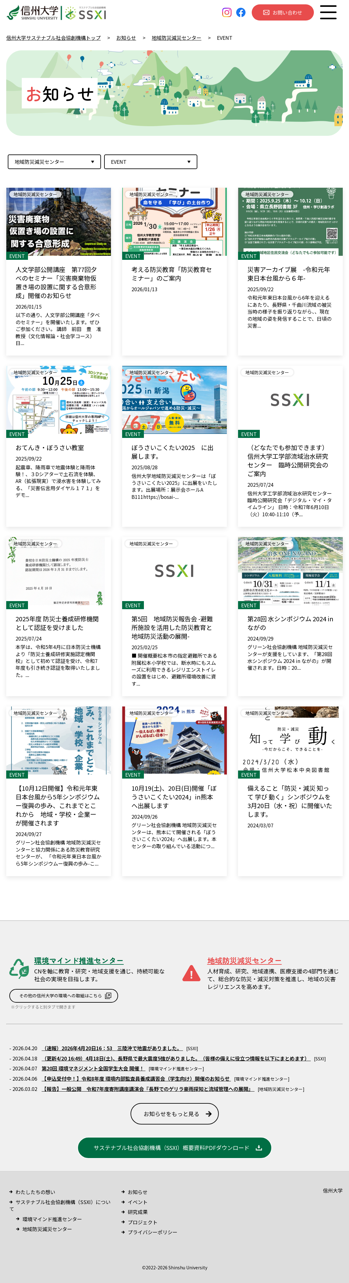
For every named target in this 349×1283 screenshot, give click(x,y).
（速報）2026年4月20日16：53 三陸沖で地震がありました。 (112, 1048)
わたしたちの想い (35, 1192)
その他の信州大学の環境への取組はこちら (60, 995)
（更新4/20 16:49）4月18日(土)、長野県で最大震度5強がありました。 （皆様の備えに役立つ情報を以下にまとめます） (176, 1058)
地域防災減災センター (47, 1229)
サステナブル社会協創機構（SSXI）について (60, 1205)
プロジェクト (143, 1222)
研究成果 (138, 1212)
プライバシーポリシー (152, 1232)
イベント (138, 1202)
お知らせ (138, 1192)
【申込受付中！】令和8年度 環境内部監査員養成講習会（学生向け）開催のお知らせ (136, 1078)
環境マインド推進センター (52, 1219)
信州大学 (333, 1190)
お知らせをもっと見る (172, 1114)
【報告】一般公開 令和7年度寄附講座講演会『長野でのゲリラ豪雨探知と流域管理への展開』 (148, 1088)
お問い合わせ (287, 12)
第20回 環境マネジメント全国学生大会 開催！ (93, 1068)
